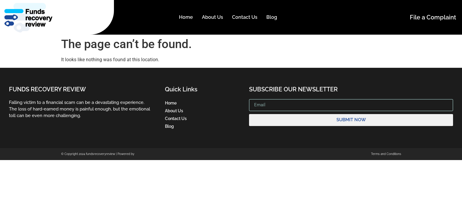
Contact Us (244, 17)
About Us (212, 17)
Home (186, 17)
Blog (271, 17)
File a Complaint (433, 17)
